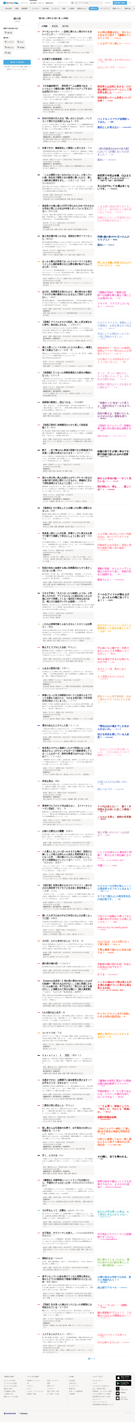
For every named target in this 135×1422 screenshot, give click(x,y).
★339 (45, 1004)
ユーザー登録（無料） (21, 66)
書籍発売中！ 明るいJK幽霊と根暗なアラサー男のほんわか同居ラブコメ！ (114, 351)
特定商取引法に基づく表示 (101, 1396)
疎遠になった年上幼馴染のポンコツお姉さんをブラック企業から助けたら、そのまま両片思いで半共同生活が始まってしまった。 (67, 698)
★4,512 (45, 103)
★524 (45, 387)
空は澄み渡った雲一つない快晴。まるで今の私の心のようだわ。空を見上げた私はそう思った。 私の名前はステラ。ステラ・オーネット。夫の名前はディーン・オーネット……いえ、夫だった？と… (68, 837)
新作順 (65, 26)
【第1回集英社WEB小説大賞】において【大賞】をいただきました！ (113, 151)
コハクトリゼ (48, 1033)
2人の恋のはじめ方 (51, 1012)
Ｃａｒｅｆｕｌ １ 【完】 (56, 1055)
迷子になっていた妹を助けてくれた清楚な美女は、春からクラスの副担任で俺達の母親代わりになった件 (67, 1279)
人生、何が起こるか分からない (114, 59)
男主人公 (9, 47)
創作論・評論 (31, 1394)
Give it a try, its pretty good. (112, 927)
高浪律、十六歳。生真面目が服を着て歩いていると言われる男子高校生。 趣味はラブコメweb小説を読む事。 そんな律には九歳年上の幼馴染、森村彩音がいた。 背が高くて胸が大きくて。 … (67, 706)
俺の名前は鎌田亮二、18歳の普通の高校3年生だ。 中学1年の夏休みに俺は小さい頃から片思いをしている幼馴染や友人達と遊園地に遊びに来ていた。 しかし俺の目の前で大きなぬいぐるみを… (67, 303)
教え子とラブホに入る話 (54, 647)
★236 (45, 1222)
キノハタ (74, 725)
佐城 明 (68, 350)
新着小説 (72, 1388)
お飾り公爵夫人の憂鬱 (53, 831)
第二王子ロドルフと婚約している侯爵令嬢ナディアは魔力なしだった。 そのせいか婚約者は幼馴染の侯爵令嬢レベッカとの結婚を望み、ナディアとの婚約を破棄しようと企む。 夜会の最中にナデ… (68, 1216)
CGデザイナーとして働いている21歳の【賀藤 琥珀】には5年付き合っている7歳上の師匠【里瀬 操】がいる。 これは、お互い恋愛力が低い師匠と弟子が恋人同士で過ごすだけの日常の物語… (68, 1038)
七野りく (68, 59)
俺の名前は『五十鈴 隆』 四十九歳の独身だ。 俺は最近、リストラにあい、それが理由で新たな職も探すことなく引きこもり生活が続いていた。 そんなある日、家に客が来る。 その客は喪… (67, 576)
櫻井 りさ (77, 1055)
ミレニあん (56, 756)
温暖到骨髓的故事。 (108, 1117)
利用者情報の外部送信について (103, 1404)
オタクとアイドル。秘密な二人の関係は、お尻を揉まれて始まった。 (114, 325)
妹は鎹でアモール (107, 1287)
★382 (45, 414)
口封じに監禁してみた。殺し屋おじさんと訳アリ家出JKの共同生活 (114, 1142)
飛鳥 (57, 781)
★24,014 (46, 46)
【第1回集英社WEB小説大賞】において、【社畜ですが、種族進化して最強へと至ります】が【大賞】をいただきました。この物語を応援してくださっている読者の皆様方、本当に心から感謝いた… (68, 153)
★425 (45, 737)
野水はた (72, 647)
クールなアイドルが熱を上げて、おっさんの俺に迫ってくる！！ (113, 597)
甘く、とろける (49, 1155)
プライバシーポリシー (100, 1402)
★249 (45, 712)
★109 (45, 1247)
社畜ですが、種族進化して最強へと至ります (63, 148)
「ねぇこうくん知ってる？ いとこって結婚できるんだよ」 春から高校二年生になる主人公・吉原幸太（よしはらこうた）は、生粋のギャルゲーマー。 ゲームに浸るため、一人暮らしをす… (67, 868)
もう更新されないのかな (110, 676)
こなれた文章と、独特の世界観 (114, 817)
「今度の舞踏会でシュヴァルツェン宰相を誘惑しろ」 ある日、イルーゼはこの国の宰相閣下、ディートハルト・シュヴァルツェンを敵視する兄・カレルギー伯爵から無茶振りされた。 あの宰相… (68, 1191)
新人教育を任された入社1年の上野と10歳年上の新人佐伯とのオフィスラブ (67, 967)
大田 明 (82, 601)
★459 (45, 464)
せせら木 (55, 375)
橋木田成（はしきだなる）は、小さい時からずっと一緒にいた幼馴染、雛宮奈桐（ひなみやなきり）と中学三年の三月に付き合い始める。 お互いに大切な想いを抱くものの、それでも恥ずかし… (68, 381)
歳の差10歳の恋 (50, 963)
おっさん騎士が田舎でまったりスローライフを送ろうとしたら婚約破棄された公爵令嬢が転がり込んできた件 (67, 264)
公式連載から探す (10, 1391)
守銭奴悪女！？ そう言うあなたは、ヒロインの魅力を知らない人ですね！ (114, 1094)
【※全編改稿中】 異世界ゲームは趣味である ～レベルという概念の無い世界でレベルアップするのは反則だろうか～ (67, 89)
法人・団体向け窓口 (99, 1388)
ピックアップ (73, 1386)
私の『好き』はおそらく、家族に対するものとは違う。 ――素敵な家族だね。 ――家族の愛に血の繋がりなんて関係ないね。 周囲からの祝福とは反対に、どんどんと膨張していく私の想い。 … (67, 1111)
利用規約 (95, 1391)
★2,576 (45, 159)
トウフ (73, 701)
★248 (45, 1094)
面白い (101, 159)
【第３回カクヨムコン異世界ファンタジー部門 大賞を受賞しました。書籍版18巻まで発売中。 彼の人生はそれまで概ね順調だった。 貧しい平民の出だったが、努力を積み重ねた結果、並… (68, 65)
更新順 (55, 26)
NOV (53, 297)
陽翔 (51, 627)
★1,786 (45, 223)
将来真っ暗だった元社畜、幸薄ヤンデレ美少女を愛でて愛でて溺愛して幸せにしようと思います (67, 534)
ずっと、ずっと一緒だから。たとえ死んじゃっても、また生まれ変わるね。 (113, 376)
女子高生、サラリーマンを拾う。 (58, 1233)
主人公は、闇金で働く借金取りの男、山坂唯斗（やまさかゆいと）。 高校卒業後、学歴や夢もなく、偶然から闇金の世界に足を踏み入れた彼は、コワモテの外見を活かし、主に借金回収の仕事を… (68, 217)
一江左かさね (63, 34)
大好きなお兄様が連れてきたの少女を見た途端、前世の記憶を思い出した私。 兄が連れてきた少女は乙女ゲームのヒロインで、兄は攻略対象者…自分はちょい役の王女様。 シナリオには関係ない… (68, 632)
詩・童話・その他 (53, 1394)
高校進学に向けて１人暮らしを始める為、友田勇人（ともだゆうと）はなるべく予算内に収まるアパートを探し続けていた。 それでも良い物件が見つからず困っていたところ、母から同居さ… (68, 762)
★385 (45, 793)
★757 (45, 362)
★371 (45, 439)
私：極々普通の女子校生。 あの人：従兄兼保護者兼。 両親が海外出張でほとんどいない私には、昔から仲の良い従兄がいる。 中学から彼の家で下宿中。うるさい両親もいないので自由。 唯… (67, 1340)
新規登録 (120, 3)
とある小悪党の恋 (50, 668)
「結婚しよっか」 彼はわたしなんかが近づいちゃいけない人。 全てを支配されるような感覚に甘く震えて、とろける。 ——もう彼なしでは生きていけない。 (67, 1161)
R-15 (20, 42)
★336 (45, 495)
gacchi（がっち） (76, 1210)
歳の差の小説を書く (17, 62)
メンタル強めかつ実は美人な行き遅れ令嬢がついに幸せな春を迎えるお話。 (114, 985)
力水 (90, 148)
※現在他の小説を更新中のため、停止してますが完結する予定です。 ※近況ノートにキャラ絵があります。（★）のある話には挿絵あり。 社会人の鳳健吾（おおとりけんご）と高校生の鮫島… (67, 924)
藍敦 (77, 121)
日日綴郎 (79, 402)
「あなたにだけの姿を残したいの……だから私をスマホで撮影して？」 (113, 752)
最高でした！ (104, 579)
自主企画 (72, 1380)
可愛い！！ (103, 865)
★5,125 (45, 133)
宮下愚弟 (63, 1307)
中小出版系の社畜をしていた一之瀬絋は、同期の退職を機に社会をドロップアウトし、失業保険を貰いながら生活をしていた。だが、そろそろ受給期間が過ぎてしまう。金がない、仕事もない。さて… (68, 544)
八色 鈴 (73, 1083)
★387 (45, 820)
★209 (45, 1267)
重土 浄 (61, 808)
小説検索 (72, 1394)
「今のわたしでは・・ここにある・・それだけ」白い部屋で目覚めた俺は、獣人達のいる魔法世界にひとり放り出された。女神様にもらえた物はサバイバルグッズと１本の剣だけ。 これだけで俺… (68, 896)
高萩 (53, 511)
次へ (91, 1358)
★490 (45, 843)
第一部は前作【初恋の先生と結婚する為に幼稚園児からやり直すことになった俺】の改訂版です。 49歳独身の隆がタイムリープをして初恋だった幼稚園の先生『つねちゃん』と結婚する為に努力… (68, 433)
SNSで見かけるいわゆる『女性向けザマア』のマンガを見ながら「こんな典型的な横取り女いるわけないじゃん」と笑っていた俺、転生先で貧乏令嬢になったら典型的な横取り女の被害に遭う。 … (68, 189)
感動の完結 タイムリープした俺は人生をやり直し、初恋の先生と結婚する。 (114, 571)
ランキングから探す (10, 1386)
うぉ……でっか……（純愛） (113, 1305)
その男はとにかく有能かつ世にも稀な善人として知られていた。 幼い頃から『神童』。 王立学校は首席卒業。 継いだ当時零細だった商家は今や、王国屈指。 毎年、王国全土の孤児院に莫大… (67, 674)
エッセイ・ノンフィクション (35, 1391)
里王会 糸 (77, 941)
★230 (45, 902)
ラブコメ (53, 223)
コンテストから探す (10, 1383)
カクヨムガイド (98, 1380)
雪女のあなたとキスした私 (55, 725)
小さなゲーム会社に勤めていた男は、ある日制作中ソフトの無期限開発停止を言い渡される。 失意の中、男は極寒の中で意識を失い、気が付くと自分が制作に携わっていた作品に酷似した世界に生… (68, 127)
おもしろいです (106, 67)
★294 (45, 550)
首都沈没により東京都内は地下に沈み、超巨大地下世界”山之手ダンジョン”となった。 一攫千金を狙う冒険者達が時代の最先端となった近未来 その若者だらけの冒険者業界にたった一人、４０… (68, 814)
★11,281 (46, 71)
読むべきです (104, 789)
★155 (45, 874)
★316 (45, 1024)
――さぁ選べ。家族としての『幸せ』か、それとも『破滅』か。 (114, 1109)
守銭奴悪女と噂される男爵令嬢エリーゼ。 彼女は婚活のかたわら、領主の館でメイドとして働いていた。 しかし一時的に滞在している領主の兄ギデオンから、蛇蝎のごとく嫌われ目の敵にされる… (67, 1088)
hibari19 (59, 1258)
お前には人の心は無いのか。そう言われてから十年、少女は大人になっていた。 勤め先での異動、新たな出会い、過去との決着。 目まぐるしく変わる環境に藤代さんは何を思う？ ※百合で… (67, 786)
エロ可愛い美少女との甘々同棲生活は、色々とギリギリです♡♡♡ (114, 537)
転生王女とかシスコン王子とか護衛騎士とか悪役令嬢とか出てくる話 (114, 628)
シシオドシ (67, 91)
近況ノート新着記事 (75, 1391)
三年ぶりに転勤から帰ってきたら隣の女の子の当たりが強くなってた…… (114, 919)
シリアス (9, 42)
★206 (45, 1197)
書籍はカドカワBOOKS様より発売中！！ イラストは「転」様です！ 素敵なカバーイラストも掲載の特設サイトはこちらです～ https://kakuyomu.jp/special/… (67, 356)
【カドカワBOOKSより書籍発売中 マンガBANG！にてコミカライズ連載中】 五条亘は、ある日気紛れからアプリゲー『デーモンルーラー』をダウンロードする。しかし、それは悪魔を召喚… (67, 40)
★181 (45, 768)
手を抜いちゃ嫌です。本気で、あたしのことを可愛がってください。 (114, 651)
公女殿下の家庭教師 (52, 59)
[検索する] (72, 3)
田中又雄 (53, 211)
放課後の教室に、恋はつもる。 (57, 402)
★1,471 (45, 250)
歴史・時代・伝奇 (53, 1391)
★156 (45, 1346)
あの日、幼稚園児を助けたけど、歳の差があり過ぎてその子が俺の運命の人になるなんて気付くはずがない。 (67, 294)
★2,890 (45, 195)
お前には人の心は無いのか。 (113, 781)
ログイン (108, 3)
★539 (45, 659)
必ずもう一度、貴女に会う (111, 669)
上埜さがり (75, 325)
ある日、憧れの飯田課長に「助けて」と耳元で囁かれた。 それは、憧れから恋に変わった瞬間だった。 (67, 1263)
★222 (45, 1044)
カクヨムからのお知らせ (101, 1386)
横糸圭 (49, 239)
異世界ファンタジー (57, 71)
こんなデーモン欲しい (109, 43)
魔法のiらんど (52, 1067)
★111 (45, 1142)
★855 (45, 309)
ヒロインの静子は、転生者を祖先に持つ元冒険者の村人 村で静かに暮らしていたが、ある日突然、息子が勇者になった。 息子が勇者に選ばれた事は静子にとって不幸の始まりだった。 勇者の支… (67, 458)
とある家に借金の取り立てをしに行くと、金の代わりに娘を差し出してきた (114, 209)
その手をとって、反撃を (54, 1210)
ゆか (61, 1155)
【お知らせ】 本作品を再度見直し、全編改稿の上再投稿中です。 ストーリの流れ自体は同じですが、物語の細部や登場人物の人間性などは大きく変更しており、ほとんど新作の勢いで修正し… (68, 97)
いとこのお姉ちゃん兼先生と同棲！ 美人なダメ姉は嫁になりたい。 (114, 855)
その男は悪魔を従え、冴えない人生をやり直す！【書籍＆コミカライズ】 (114, 35)
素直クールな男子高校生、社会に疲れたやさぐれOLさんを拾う (114, 699)
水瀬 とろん (50, 891)
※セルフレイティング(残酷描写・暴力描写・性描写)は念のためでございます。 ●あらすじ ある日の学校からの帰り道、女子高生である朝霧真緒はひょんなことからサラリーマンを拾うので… (67, 1241)
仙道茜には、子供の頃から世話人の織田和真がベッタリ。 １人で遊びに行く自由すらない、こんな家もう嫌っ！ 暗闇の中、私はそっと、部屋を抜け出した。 (67, 1061)
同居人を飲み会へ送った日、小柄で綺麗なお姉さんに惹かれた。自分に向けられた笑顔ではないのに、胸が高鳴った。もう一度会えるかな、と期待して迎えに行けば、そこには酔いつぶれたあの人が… (68, 1018)
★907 (45, 336)
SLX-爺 (56, 1130)
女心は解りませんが (108, 1342)
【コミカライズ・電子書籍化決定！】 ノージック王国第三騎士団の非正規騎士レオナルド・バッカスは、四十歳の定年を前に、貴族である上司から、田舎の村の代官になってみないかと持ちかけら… (68, 272)
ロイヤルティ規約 (106, 1391)
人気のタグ (72, 1383)
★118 (45, 1293)
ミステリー (51, 1388)
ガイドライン (97, 1399)
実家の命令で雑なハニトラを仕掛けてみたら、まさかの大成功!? (114, 1184)
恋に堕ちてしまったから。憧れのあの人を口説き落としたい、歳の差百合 (113, 1262)
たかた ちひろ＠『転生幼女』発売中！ (63, 992)
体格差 (20, 47)
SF (28, 1383)
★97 (44, 1319)
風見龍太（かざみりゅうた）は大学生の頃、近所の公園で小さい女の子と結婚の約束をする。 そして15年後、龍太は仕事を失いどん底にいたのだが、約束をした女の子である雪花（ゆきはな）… (68, 607)
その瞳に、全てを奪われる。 (113, 1156)
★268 (45, 1117)
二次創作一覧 (8, 1394)
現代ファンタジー (56, 46)
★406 (45, 522)
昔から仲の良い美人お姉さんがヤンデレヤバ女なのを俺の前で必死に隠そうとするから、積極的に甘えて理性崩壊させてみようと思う (67, 480)
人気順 (44, 26)
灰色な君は (47, 781)
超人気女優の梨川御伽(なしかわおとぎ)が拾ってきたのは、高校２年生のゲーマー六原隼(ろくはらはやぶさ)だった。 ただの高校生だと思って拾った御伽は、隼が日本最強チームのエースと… (68, 244)
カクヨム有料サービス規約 (101, 1394)
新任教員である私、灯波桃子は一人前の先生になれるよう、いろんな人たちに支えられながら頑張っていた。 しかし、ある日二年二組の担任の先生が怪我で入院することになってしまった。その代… (68, 653)
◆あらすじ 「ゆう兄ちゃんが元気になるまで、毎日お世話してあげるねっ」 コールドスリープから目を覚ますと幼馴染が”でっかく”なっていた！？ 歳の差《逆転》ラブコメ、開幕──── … (68, 1313)
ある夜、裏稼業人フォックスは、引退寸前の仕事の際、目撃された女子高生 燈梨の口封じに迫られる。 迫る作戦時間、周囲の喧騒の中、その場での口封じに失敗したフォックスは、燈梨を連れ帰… (68, 1136)
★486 (45, 582)
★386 (45, 952)
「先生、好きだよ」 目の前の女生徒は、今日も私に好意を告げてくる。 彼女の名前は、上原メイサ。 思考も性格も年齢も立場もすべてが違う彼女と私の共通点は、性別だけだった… (67, 408)
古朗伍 (54, 918)
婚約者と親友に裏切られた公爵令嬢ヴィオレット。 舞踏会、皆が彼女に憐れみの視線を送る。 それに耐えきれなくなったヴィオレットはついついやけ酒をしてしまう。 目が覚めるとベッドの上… (67, 516)
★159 (45, 930)
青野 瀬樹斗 (52, 1282)
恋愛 (51, 195)
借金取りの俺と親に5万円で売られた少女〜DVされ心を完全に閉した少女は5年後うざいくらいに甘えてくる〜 (68, 209)
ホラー (29, 1388)
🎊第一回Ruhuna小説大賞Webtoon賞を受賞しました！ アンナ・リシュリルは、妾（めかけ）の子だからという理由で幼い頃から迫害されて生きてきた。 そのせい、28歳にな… (68, 997)
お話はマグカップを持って (112, 1334)
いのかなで (65, 963)
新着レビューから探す (11, 1396)
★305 (45, 613)
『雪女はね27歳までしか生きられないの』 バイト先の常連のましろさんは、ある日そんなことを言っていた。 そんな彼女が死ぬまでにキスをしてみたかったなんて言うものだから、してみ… (67, 731)
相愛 (7, 53)
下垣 (59, 1033)
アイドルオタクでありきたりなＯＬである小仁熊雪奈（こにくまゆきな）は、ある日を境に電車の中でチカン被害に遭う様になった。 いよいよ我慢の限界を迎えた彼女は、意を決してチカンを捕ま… (68, 330)
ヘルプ (95, 1383)
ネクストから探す (10, 1380)
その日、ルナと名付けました (56, 941)
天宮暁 (54, 267)
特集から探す (8, 1388)
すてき (101, 974)
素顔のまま (47, 1258)
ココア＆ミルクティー (53, 1334)
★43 (44, 1167)
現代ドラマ (52, 793)
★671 (45, 278)
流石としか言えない (108, 127)
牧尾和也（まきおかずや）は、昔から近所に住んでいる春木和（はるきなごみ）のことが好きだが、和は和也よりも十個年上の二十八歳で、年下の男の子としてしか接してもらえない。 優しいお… (68, 489)
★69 (44, 1067)
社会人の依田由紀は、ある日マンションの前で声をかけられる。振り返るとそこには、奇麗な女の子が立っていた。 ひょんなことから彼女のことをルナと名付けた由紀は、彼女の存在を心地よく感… (68, 946)
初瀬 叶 (69, 831)
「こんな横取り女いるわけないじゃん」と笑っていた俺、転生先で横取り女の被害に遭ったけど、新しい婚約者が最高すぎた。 (67, 178)
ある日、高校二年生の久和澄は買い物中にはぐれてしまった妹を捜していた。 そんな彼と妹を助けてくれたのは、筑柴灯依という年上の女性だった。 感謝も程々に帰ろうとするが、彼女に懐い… (68, 1287)
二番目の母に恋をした (53, 1105)
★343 (45, 680)
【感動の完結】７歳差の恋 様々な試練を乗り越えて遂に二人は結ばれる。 (114, 295)
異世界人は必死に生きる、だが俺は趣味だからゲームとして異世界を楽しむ (114, 89)
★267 (45, 638)
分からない (103, 436)
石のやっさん (83, 453)
